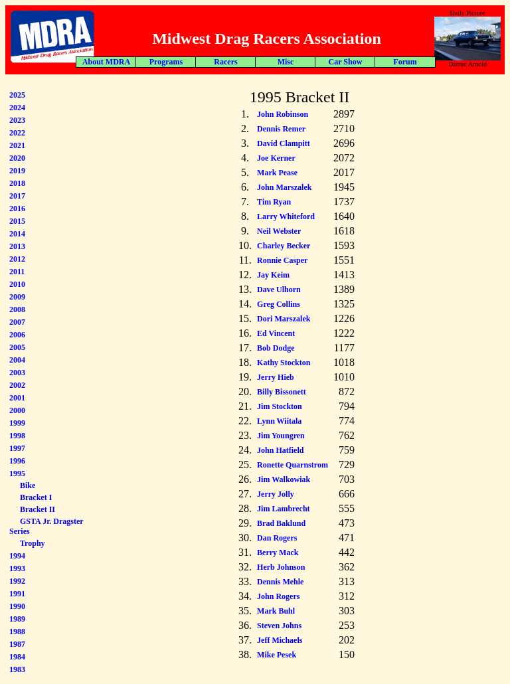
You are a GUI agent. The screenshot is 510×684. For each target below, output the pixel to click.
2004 (17, 360)
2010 (17, 284)
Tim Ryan (274, 202)
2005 (17, 347)
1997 (17, 448)
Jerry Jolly (275, 494)
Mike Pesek (276, 654)
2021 (17, 145)
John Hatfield (280, 450)
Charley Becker (283, 245)
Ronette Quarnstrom (292, 465)
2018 (17, 183)
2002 (17, 385)
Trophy (32, 543)
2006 (17, 334)
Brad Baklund (281, 523)
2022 (17, 132)
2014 (17, 233)
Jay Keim (273, 275)
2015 (17, 221)
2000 (17, 410)
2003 (17, 372)
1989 (17, 619)
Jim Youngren (281, 435)
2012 (17, 259)
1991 (17, 593)
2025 (17, 95)
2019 (17, 170)
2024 (17, 107)
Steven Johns (279, 625)
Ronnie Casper (282, 260)
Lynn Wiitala (279, 421)
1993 (17, 568)
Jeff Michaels (279, 640)
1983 (17, 669)
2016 (17, 208)
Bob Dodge (275, 348)
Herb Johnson (281, 567)
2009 (17, 296)
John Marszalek (284, 187)
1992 (17, 581)
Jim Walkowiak (283, 479)
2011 (17, 271)
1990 (17, 606)
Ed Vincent (276, 333)
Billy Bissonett (281, 391)
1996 (17, 461)
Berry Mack (277, 552)
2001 (17, 397)
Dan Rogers (277, 538)
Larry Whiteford (286, 216)
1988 (17, 631)
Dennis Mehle (280, 581)
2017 (17, 196)
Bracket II (37, 509)
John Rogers (278, 596)
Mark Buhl (276, 611)
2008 (17, 309)
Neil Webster (279, 231)
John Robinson (282, 114)
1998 (17, 435)
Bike (27, 485)
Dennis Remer (281, 128)
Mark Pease (277, 172)
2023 (17, 120)
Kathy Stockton (283, 362)
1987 (17, 644)
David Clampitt (283, 143)
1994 (17, 555)
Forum (229, 61)
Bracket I (36, 497)
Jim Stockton (279, 406)
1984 (17, 656)
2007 (17, 322)
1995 (17, 473)
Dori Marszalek (283, 318)
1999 (17, 423)
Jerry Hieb (275, 377)
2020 (17, 158)
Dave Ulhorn (279, 289)
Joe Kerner (276, 158)
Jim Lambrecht (283, 508)
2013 (17, 246)
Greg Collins (278, 304)
